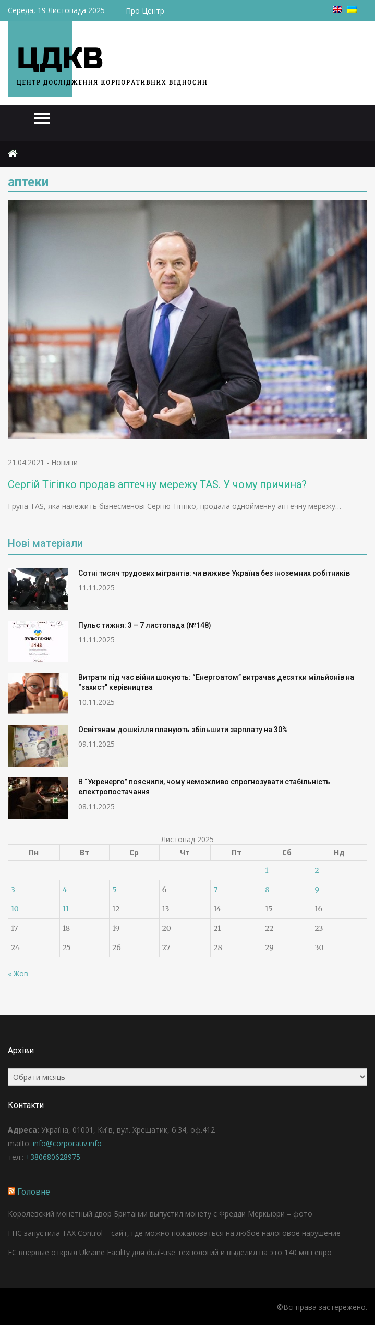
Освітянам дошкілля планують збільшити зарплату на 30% (183, 729)
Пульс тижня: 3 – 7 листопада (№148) (144, 625)
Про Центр (145, 11)
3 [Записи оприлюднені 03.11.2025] (13, 889)
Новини (64, 462)
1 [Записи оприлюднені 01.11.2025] (266, 870)
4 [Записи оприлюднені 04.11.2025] (65, 889)
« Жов (18, 973)
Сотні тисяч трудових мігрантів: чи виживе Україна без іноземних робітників (214, 573)
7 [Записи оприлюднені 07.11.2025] (215, 889)
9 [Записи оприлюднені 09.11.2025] (317, 889)
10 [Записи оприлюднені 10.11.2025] (15, 909)
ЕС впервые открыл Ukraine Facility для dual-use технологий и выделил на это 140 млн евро (170, 1252)
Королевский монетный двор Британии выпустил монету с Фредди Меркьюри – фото (160, 1214)
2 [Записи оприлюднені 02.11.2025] (317, 870)
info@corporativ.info (67, 1143)
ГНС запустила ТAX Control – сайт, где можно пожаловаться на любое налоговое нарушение (174, 1233)
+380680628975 (53, 1157)
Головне (33, 1192)
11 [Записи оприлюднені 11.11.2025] (66, 909)
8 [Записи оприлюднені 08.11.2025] (267, 889)
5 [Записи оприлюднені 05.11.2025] (114, 889)
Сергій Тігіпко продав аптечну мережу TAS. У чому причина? (157, 484)
